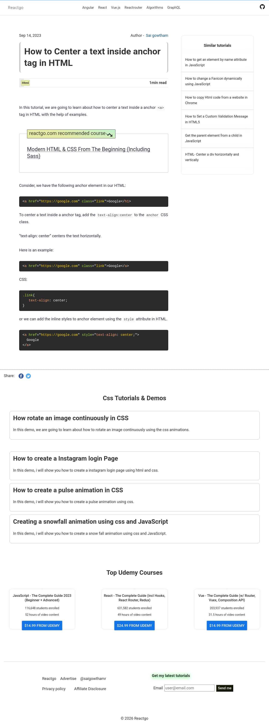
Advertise (68, 678)
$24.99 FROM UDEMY (134, 625)
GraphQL (173, 8)
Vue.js (115, 8)
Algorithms (155, 8)
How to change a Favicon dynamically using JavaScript (213, 81)
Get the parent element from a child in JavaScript (213, 138)
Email (158, 688)
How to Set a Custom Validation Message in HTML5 (216, 119)
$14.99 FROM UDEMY (42, 625)
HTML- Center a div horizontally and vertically (212, 157)
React (102, 8)
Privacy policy (54, 689)
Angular (88, 8)
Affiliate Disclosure (90, 689)
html (25, 83)
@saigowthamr (93, 678)
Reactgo (16, 7)
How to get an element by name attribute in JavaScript (216, 62)
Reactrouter (133, 8)
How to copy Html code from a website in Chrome (216, 100)
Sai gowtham (157, 35)
